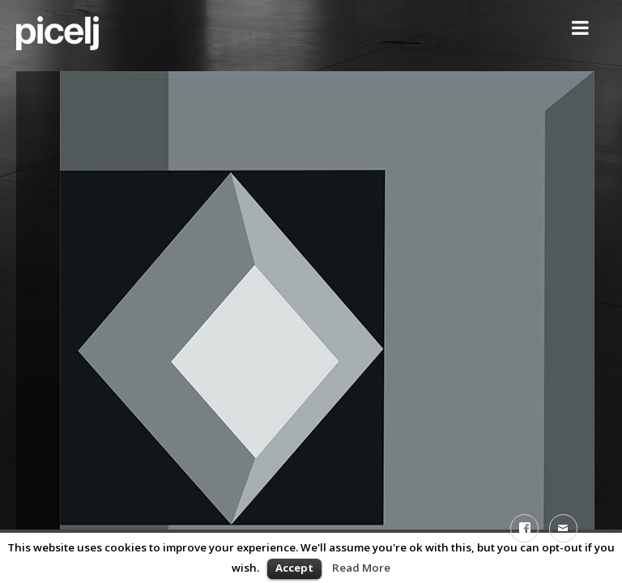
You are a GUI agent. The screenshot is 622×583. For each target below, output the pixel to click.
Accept (294, 567)
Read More (361, 567)
